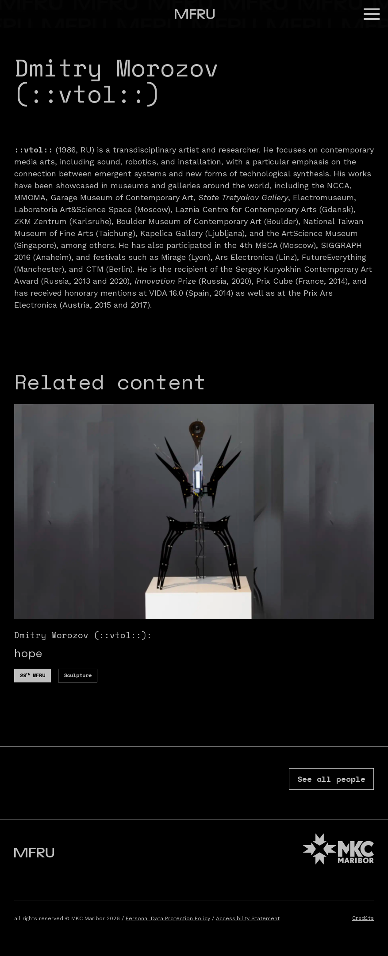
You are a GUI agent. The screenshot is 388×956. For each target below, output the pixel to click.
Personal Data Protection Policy (168, 918)
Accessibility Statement (248, 918)
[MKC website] (338, 850)
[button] (372, 14)
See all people (331, 779)
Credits (363, 918)
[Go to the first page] (195, 14)
